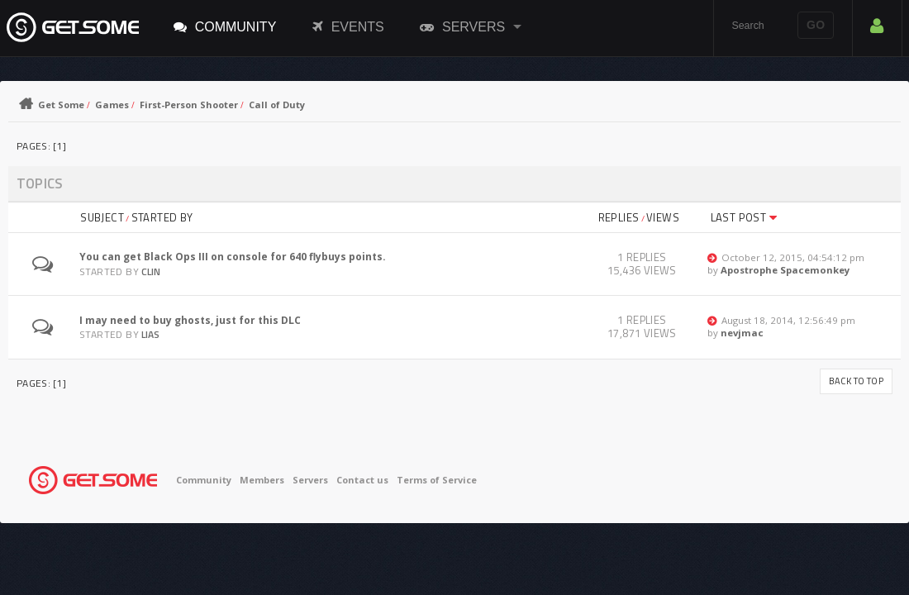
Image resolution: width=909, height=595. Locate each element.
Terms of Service (437, 480)
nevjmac (742, 332)
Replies (619, 217)
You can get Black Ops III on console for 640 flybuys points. (232, 257)
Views (662, 217)
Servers (462, 26)
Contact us (362, 480)
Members (262, 480)
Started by (162, 217)
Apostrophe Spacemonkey (785, 270)
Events (348, 26)
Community (225, 26)
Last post (744, 217)
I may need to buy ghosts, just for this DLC (190, 320)
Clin (150, 271)
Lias (150, 334)
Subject (102, 217)
